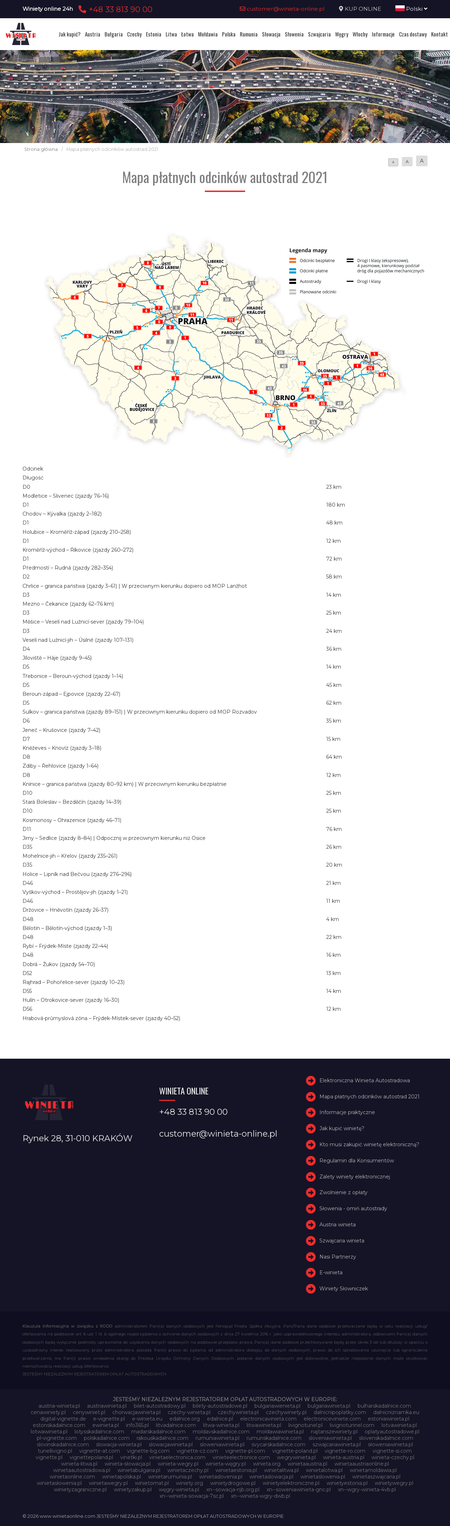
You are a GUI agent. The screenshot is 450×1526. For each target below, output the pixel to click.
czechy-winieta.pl (189, 1412)
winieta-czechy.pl (392, 1457)
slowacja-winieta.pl (119, 1444)
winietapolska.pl (121, 1476)
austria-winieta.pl (59, 1406)
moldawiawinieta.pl (280, 1431)
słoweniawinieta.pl (390, 1444)
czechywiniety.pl (286, 1412)
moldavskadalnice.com (221, 1431)
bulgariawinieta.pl (329, 1406)
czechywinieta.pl (238, 1412)
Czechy (134, 34)
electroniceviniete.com (332, 1419)
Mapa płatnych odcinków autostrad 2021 (369, 1096)
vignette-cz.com (197, 1451)
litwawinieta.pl (264, 1425)
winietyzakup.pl (133, 1489)
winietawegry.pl (108, 1483)
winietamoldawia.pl (373, 1470)
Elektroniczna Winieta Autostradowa (364, 1080)
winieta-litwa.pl (79, 1464)
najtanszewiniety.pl (334, 1431)
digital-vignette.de (63, 1419)
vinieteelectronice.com (241, 1457)
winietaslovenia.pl (220, 1476)
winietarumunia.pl (170, 1476)
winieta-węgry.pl (226, 1464)
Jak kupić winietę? (341, 1128)
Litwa (171, 34)
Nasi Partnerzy (337, 1257)
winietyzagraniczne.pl (80, 1489)
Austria (92, 34)
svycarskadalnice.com (278, 1444)
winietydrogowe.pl (233, 1483)
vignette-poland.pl (295, 1451)
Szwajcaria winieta (341, 1240)
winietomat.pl (152, 1483)
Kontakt (439, 34)
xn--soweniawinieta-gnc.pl (299, 1489)
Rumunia (249, 34)
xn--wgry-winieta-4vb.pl (367, 1489)
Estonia (153, 34)
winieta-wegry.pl (178, 1464)
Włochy (360, 34)
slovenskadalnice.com (386, 1438)
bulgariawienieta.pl (277, 1406)
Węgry (341, 34)
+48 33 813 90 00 (114, 9)
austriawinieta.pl (107, 1406)
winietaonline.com (72, 1476)
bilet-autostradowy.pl (160, 1406)
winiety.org (189, 1483)
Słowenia (294, 34)
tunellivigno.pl (55, 1451)
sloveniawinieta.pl (330, 1438)
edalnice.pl (220, 1419)
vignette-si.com (392, 1451)
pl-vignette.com (57, 1438)
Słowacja (271, 34)
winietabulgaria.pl (138, 1470)
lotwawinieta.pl (49, 1431)
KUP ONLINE (363, 8)
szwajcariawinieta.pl (337, 1444)
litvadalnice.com (176, 1425)
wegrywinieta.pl (296, 1457)
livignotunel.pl (305, 1425)
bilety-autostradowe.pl (220, 1406)
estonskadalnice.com (59, 1425)
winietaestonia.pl (236, 1470)
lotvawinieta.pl (399, 1425)
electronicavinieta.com (268, 1419)
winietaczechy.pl (187, 1470)
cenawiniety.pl (48, 1412)
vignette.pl (49, 1457)
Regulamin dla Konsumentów (356, 1160)
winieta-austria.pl (343, 1457)
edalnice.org (185, 1419)
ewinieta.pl (105, 1425)
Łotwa (187, 34)
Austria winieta (337, 1224)
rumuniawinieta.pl (217, 1438)
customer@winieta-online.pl (282, 8)
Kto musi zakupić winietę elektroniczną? (369, 1144)
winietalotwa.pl (324, 1470)
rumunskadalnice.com (274, 1438)
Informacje (383, 34)
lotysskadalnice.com (99, 1431)
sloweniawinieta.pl (222, 1444)
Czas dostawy (413, 34)
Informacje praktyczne (347, 1112)
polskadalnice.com (107, 1438)
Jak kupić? (70, 34)
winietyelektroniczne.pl (291, 1483)
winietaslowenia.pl (322, 1476)
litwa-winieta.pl (221, 1425)
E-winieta (331, 1272)
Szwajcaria (319, 34)
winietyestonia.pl (347, 1483)
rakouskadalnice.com (162, 1438)
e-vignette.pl (109, 1419)
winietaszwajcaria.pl (376, 1476)
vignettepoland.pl (91, 1457)
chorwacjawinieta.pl (136, 1412)
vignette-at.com (99, 1451)
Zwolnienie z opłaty (343, 1192)
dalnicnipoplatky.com (340, 1412)
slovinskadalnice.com (63, 1444)
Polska (229, 34)
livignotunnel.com (352, 1425)
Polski (411, 8)
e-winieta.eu (147, 1419)
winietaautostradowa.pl (81, 1470)
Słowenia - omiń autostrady (353, 1208)
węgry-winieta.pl (179, 1489)
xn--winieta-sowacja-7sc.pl (192, 1496)
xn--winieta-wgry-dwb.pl (260, 1496)
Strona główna (41, 149)
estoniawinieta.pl (388, 1419)
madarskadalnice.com (158, 1431)
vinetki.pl (131, 1457)
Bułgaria (114, 34)
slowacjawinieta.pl (171, 1444)
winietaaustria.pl (307, 1464)
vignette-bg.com (148, 1451)
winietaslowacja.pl (271, 1476)
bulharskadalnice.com (384, 1406)
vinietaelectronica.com (177, 1457)
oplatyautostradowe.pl (392, 1431)
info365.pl (137, 1425)
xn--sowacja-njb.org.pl (232, 1489)
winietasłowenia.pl (59, 1483)
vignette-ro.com (345, 1451)
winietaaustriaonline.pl (361, 1464)
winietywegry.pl (394, 1483)
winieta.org (266, 1464)
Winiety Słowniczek (343, 1288)
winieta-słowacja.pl (128, 1464)
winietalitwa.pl (281, 1470)
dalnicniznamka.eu (396, 1412)
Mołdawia (208, 34)
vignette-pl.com (245, 1451)
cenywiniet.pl (89, 1412)
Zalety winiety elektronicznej (354, 1176)
